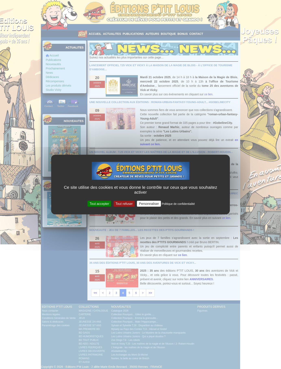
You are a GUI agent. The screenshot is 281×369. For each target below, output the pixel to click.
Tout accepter (99, 203)
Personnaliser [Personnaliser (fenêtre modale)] (149, 203)
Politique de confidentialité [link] (178, 203)
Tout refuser (124, 203)
